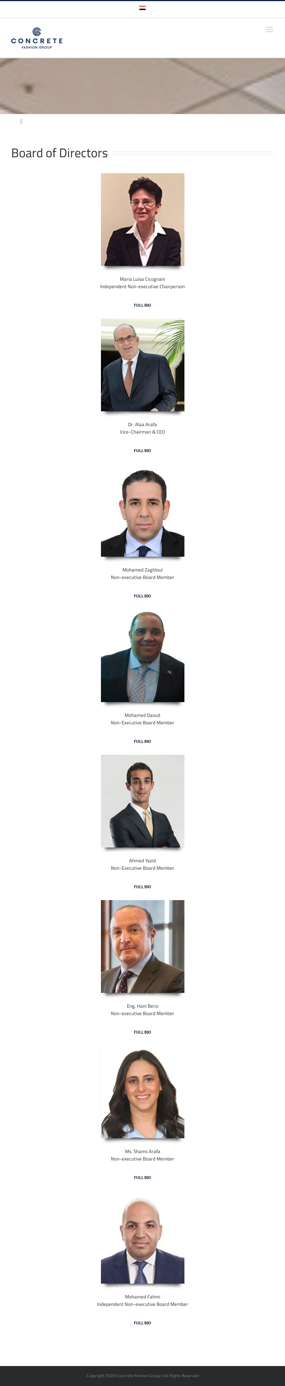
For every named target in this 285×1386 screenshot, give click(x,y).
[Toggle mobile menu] (270, 29)
